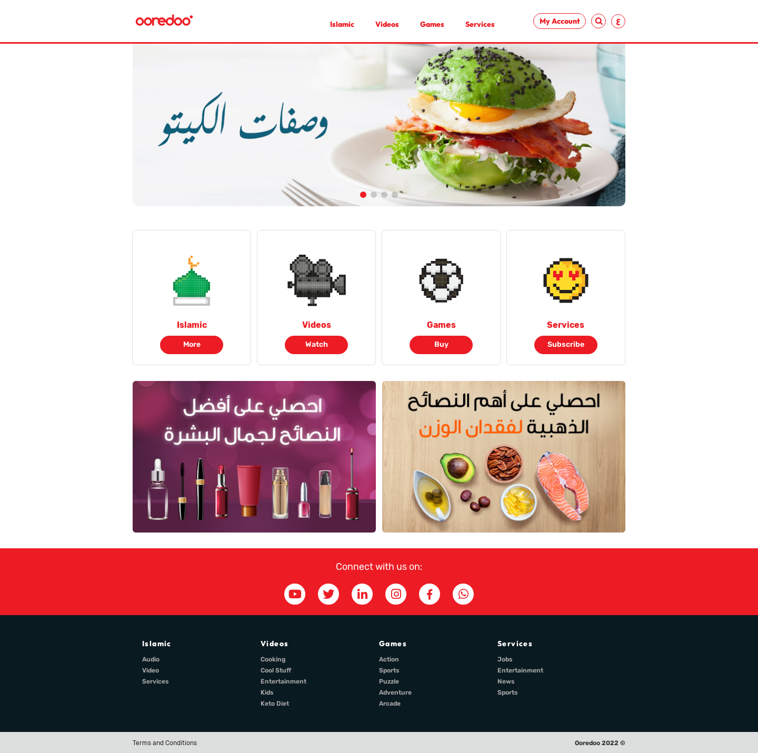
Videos (387, 24)
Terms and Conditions (165, 743)
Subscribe (565, 344)
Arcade (390, 703)
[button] (363, 195)
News (506, 681)
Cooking (273, 659)
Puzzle (389, 681)
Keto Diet (275, 703)
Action (389, 659)
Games (432, 24)
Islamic (342, 24)
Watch (316, 344)
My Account (560, 21)
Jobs (505, 659)
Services (480, 24)
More (192, 344)
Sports (389, 670)
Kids (267, 692)
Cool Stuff (276, 670)
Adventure (395, 692)
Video (150, 670)
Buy (441, 344)
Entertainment (283, 681)
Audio (150, 659)
